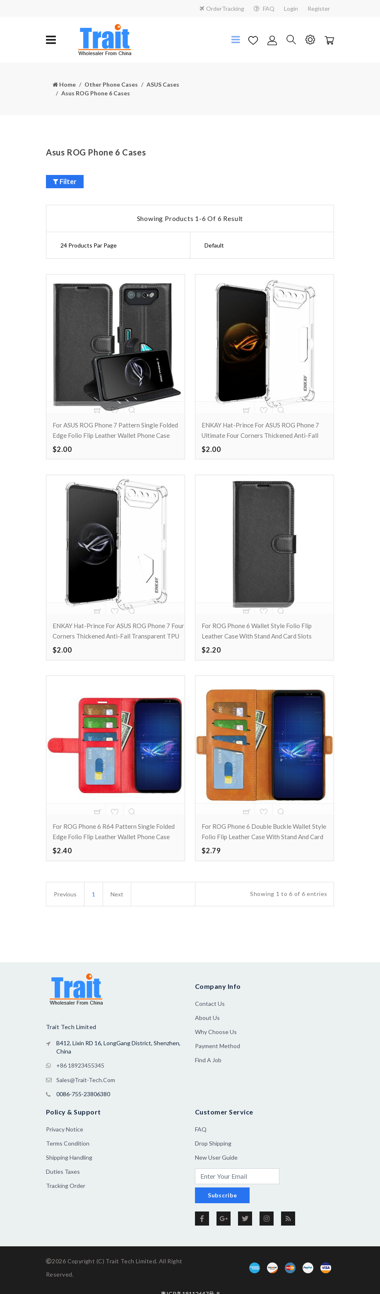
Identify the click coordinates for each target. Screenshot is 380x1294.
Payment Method (217, 1064)
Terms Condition (67, 1159)
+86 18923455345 (80, 1083)
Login (291, 8)
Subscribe (222, 1211)
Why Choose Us (216, 1050)
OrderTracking (222, 8)
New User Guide (216, 1173)
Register (319, 8)
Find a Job (208, 1078)
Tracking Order (65, 1202)
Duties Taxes (63, 1188)
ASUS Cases (163, 84)
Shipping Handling (69, 1173)
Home (64, 84)
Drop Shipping (213, 1159)
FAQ (264, 8)
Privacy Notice (64, 1145)
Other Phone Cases (111, 84)
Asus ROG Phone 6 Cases (95, 93)
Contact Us (210, 1021)
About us (207, 1035)
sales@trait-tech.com (85, 1096)
